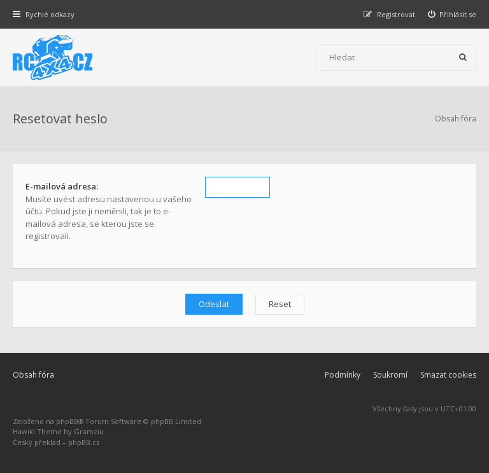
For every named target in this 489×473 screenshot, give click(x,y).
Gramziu (89, 431)
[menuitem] (452, 14)
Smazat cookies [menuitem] (448, 374)
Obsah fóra (33, 374)
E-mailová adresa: (61, 186)
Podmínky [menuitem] (342, 374)
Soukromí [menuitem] (390, 374)
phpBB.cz (84, 442)
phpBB (67, 421)
